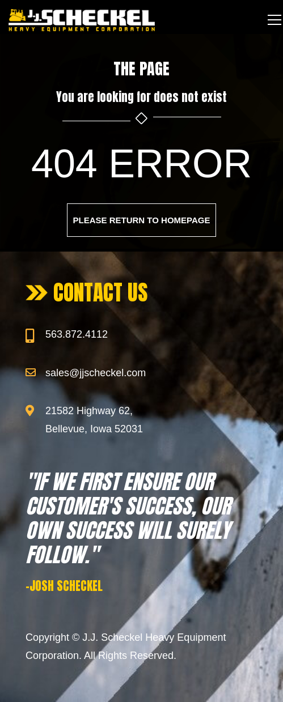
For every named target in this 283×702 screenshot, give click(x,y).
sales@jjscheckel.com (95, 372)
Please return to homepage (141, 220)
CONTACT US (100, 292)
